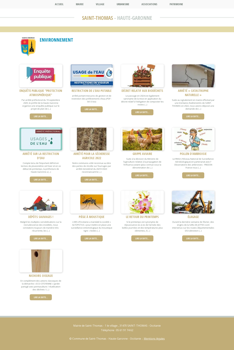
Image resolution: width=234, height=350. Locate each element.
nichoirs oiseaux (41, 275)
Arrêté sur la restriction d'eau (41, 156)
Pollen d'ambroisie (193, 154)
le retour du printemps (142, 217)
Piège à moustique (91, 217)
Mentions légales (154, 338)
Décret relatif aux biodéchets (142, 90)
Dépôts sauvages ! (40, 217)
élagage (193, 217)
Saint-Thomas (97, 17)
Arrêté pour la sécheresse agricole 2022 (91, 156)
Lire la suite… (41, 116)
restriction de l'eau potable (91, 90)
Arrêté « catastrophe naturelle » (193, 92)
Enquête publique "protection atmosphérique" (41, 92)
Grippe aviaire (142, 154)
